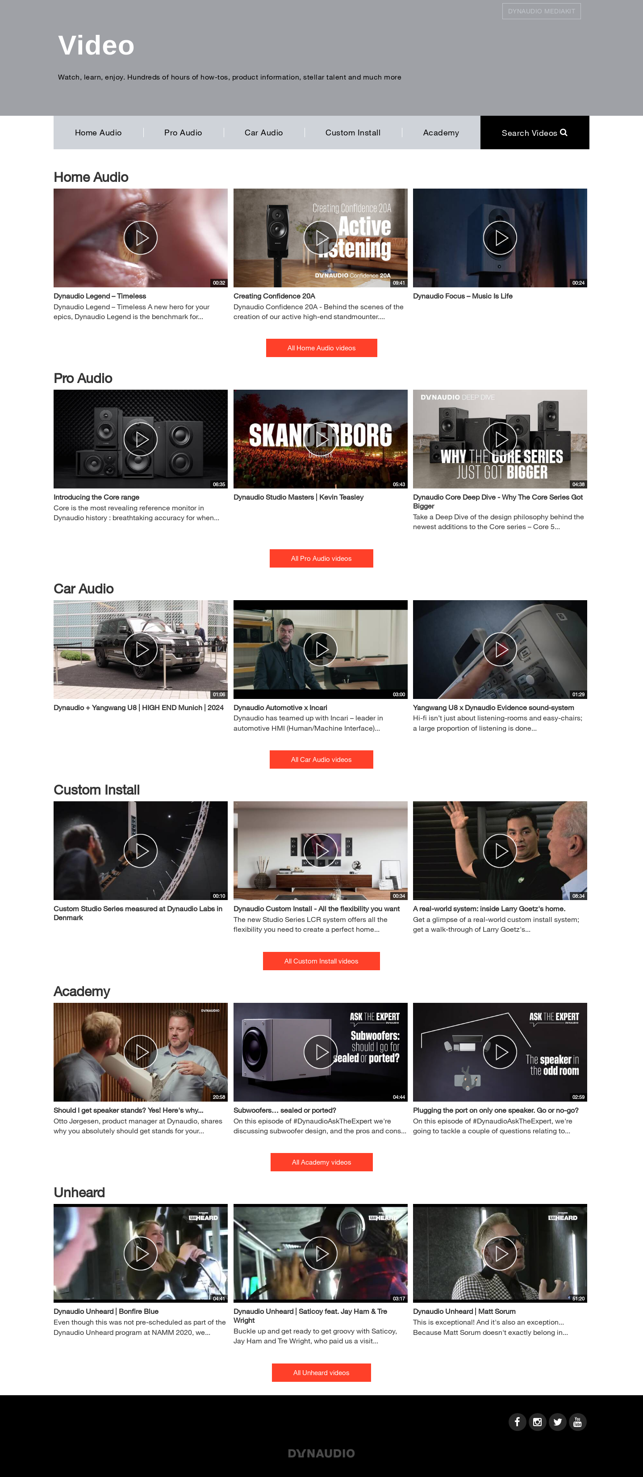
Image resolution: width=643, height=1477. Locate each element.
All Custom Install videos (321, 961)
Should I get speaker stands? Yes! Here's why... (128, 1110)
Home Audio (98, 132)
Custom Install (353, 132)
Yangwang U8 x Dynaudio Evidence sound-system (493, 707)
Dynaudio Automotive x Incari (280, 707)
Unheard (79, 1192)
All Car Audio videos (321, 759)
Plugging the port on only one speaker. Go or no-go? (496, 1110)
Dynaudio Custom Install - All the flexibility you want (317, 908)
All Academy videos (321, 1162)
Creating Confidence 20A (274, 295)
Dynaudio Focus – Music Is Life (463, 295)
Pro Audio (183, 132)
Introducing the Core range (96, 496)
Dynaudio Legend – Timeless (100, 295)
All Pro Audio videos (321, 558)
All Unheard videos (321, 1372)
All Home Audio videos (322, 348)
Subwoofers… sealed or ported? (285, 1110)
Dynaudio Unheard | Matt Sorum (464, 1311)
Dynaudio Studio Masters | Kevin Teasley (298, 496)
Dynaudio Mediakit (542, 11)
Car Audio (264, 132)
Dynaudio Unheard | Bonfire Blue (106, 1311)
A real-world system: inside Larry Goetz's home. (489, 908)
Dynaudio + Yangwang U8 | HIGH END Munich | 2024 (139, 707)
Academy (441, 132)
